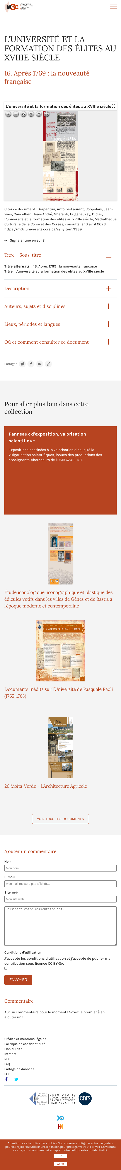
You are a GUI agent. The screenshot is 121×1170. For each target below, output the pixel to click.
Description (16, 288)
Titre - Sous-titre (22, 255)
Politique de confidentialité (24, 1044)
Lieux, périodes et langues (32, 324)
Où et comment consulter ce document (46, 342)
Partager (10, 363)
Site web (11, 892)
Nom (8, 861)
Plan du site (13, 1049)
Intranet (10, 1054)
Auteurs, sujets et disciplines (34, 306)
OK (61, 1156)
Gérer (60, 1164)
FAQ (7, 1064)
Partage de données (19, 1069)
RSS (7, 1059)
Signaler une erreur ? (27, 240)
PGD (7, 1074)
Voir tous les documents (60, 819)
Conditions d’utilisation (22, 952)
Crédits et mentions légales (25, 1039)
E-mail (9, 877)
